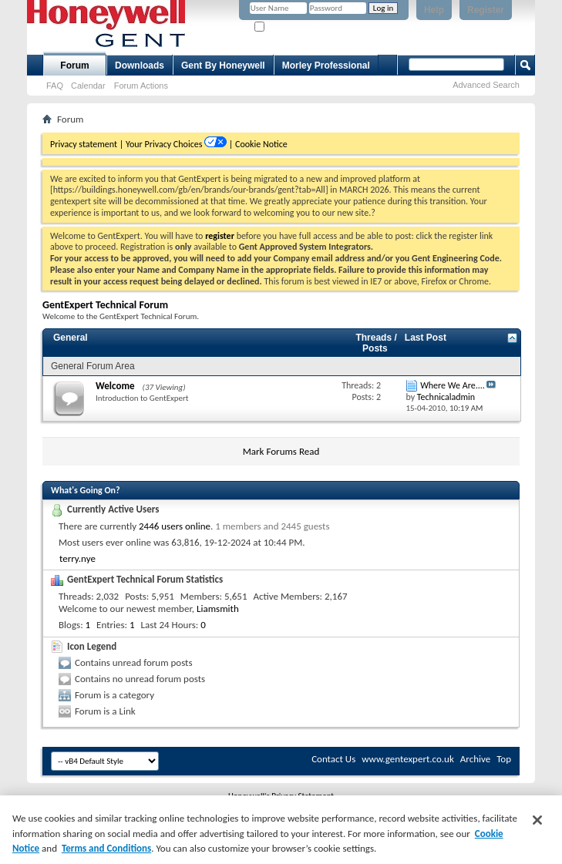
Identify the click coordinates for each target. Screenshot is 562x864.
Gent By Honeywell (223, 65)
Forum (74, 65)
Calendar (88, 85)
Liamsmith (218, 608)
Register (485, 10)
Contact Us (333, 759)
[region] (281, 829)
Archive (475, 759)
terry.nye (77, 558)
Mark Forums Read (281, 451)
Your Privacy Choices (165, 144)
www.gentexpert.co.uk (408, 759)
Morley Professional (326, 65)
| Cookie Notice (258, 144)
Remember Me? (287, 27)
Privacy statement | (86, 144)
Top (503, 759)
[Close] (537, 820)
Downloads (139, 65)
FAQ (54, 85)
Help (434, 10)
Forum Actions (141, 85)
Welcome (115, 386)
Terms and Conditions (106, 848)
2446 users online (174, 526)
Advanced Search (486, 84)
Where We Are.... (452, 385)
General (70, 337)
